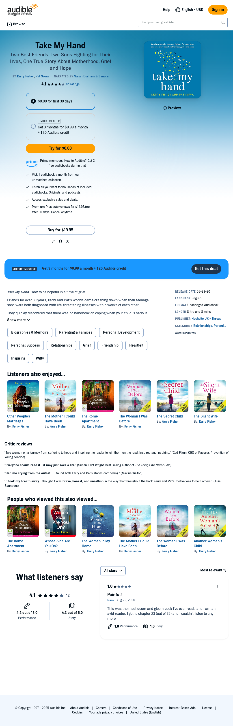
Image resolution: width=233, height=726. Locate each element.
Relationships (61, 345)
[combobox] (183, 22)
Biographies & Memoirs (29, 332)
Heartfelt (136, 345)
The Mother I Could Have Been (134, 543)
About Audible (79, 708)
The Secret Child (170, 416)
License (207, 708)
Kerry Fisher (20, 426)
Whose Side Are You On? (57, 543)
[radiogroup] (60, 116)
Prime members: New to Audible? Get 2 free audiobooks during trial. (67, 163)
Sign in (218, 9)
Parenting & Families (75, 332)
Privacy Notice (153, 708)
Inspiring (18, 358)
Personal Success (25, 345)
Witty (40, 358)
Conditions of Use (125, 708)
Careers (101, 708)
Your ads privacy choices (106, 712)
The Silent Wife (206, 416)
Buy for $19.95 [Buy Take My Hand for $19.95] (60, 230)
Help (166, 10)
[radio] (60, 101)
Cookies (77, 712)
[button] (53, 241)
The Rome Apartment (15, 543)
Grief (87, 345)
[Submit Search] (224, 22)
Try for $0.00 (60, 148)
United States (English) (145, 712)
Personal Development (121, 332)
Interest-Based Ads (182, 708)
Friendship (110, 345)
